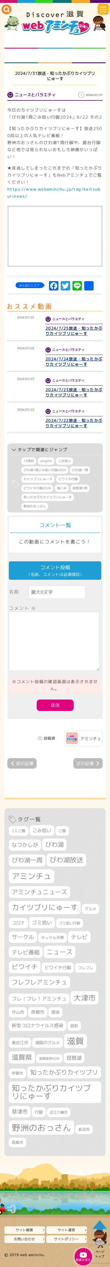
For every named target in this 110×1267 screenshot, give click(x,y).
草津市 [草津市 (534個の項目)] (20, 1111)
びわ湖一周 (80, 470)
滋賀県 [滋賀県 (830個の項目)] (22, 1057)
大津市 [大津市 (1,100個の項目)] (85, 998)
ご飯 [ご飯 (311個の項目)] (62, 830)
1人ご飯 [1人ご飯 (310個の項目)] (19, 830)
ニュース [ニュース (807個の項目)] (59, 951)
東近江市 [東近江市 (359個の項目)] (20, 1042)
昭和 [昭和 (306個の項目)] (74, 1025)
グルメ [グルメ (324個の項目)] (90, 908)
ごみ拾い (64, 461)
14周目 (28, 461)
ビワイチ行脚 (68, 479)
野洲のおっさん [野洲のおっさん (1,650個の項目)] (41, 1127)
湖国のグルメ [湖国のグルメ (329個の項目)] (47, 1042)
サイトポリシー (66, 1239)
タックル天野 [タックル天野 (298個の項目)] (52, 937)
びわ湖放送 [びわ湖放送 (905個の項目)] (66, 860)
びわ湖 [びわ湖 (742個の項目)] (54, 844)
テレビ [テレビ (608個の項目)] (79, 937)
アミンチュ (90, 738)
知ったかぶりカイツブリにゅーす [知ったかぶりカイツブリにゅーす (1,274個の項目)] (51, 1092)
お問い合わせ (24, 1239)
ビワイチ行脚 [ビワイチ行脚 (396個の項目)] (58, 967)
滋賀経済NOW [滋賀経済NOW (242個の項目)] (49, 1058)
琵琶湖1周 (79, 488)
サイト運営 (66, 1229)
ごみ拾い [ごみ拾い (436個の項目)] (42, 830)
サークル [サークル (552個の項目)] (23, 937)
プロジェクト (55, 56)
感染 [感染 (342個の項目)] (55, 1012)
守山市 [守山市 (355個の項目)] (18, 1012)
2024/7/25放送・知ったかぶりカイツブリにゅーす (73, 331)
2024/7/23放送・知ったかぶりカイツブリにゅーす (73, 392)
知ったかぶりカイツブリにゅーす (47, 497)
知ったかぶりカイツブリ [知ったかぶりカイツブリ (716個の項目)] (64, 1072)
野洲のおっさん (34, 506)
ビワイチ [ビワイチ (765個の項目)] (25, 966)
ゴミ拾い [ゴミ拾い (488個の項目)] (42, 922)
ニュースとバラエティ (89, 56)
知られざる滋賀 (21, 41)
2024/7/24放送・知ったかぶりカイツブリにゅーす (73, 361)
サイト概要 (24, 1229)
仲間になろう (89, 41)
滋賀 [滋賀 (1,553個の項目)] (75, 1041)
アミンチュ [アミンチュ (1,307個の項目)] (31, 876)
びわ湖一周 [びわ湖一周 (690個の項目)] (27, 860)
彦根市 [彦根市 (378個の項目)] (37, 1012)
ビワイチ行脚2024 (37, 488)
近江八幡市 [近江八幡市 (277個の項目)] (58, 1112)
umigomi (46, 461)
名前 (14, 592)
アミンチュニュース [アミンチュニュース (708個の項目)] (39, 892)
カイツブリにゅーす (38, 479)
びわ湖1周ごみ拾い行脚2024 (44, 470)
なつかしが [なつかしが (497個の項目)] (25, 845)
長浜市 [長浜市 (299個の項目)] (84, 1129)
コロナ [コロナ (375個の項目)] (18, 923)
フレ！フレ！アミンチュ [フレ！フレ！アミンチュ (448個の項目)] (39, 998)
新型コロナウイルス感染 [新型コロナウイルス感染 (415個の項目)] (37, 1025)
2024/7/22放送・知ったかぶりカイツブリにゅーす (73, 423)
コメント (22, 608)
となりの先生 (55, 41)
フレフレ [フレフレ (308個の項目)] (85, 967)
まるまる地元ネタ (21, 56)
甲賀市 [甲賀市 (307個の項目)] (17, 1073)
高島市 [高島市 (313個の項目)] (17, 1142)
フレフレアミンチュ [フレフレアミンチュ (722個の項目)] (39, 982)
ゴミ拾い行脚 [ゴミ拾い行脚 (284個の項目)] (69, 923)
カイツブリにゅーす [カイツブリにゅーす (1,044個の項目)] (45, 907)
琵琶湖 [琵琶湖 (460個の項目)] (74, 1057)
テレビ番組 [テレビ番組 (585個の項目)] (26, 952)
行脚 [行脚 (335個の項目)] (39, 1112)
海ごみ (62, 488)
